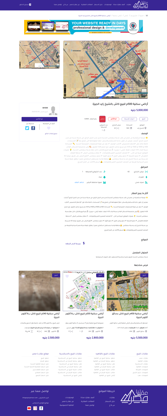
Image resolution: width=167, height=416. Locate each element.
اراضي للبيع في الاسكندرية (73, 375)
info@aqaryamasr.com (30, 398)
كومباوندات (108, 5)
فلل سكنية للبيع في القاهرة (105, 364)
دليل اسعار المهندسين (41, 370)
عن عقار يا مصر (75, 5)
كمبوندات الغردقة (142, 370)
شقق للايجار (44, 361)
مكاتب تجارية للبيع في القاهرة (104, 370)
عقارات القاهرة (143, 361)
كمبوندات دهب (143, 375)
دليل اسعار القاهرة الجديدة (39, 364)
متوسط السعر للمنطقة (75, 243)
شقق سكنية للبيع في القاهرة (104, 358)
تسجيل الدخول (25, 4)
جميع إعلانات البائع (51, 134)
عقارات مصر (143, 358)
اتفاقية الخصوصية (67, 405)
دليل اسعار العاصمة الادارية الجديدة (36, 367)
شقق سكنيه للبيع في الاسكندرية (70, 358)
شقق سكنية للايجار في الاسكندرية (70, 361)
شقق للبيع (45, 358)
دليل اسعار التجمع (42, 375)
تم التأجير (39, 119)
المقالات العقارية (87, 5)
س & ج (65, 5)
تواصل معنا (58, 5)
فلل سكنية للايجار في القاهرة (104, 367)
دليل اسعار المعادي (42, 373)
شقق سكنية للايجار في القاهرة (104, 361)
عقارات (128, 5)
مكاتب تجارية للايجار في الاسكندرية (70, 373)
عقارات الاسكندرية (141, 364)
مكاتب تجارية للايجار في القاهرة (104, 373)
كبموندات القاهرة (142, 367)
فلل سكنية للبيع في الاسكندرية (70, 364)
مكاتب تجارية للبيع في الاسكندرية (70, 370)
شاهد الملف (79, 183)
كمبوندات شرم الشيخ (140, 373)
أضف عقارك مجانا (119, 5)
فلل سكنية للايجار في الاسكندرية (70, 367)
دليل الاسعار (98, 5)
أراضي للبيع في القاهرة (107, 375)
